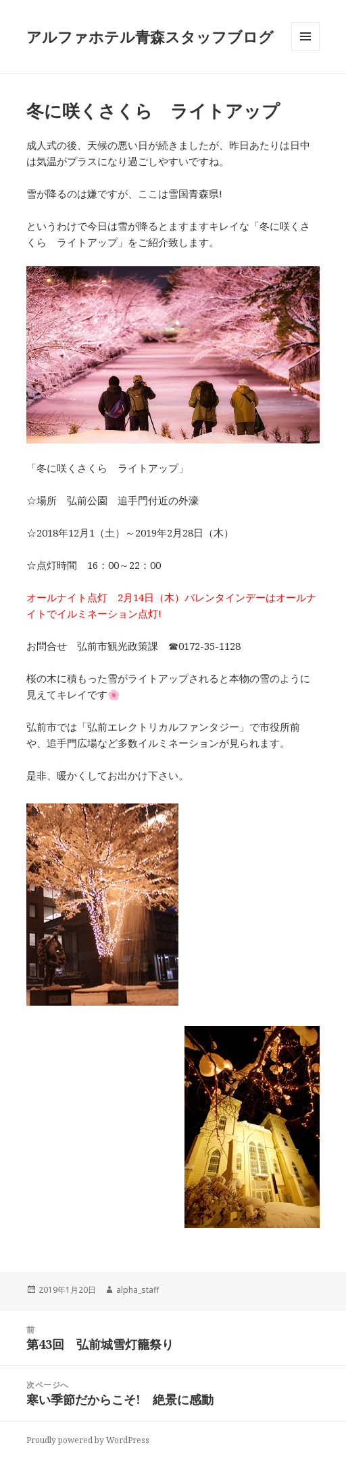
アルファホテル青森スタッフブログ (150, 36)
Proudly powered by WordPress (87, 1440)
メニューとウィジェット (305, 50)
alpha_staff (137, 1290)
